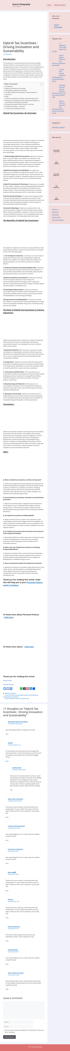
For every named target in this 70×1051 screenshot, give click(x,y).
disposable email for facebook (18, 722)
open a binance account (16, 973)
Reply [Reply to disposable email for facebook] (7, 734)
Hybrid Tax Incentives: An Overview (15, 88)
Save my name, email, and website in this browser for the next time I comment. (24, 1031)
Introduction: (9, 86)
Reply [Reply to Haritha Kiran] (11, 790)
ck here (10, 617)
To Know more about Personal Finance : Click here (19, 104)
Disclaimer (55, 215)
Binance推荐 (12, 872)
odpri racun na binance (15, 799)
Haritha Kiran (16, 768)
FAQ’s (6, 96)
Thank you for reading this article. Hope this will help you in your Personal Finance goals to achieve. (22, 101)
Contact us (55, 212)
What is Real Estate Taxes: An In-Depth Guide (17, 698)
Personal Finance (8, 684)
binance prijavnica (14, 927)
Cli (5, 617)
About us (55, 209)
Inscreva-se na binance (15, 849)
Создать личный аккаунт (16, 826)
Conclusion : (8, 94)
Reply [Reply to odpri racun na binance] (7, 817)
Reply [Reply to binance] (7, 917)
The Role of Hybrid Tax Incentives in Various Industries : (21, 92)
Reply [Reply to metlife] (7, 761)
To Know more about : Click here (15, 106)
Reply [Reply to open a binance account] (7, 989)
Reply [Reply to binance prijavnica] (7, 940)
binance (10, 899)
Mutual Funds (7, 680)
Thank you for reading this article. (15, 108)
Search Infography (21, 4)
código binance (13, 950)
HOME (49, 5)
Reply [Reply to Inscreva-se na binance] (7, 863)
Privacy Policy (56, 217)
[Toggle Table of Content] (41, 84)
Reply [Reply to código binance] (7, 964)
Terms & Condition (58, 220)
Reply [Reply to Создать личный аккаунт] (7, 840)
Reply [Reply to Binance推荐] (7, 890)
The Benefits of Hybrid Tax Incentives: (16, 90)
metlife (10, 743)
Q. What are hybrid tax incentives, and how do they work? (21, 98)
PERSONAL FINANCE (59, 5)
